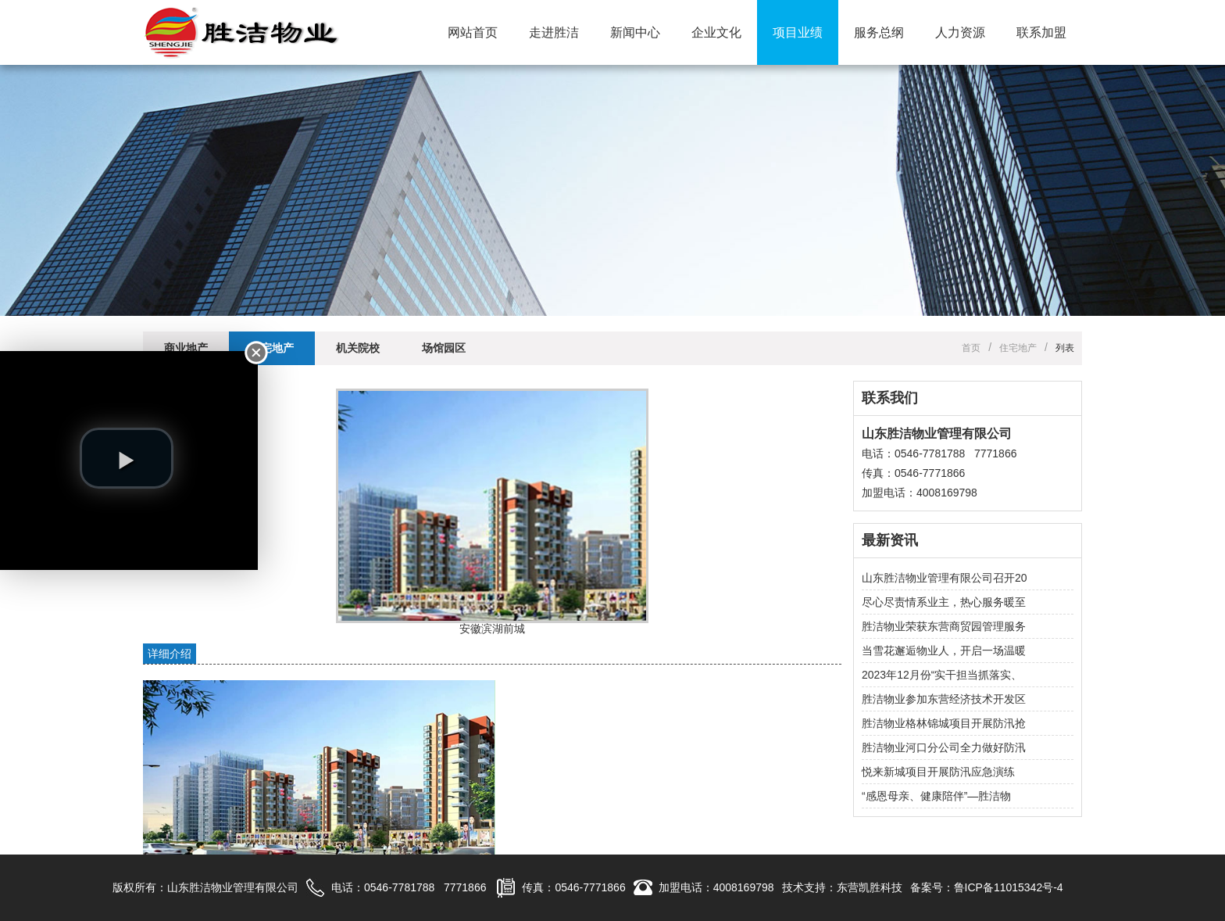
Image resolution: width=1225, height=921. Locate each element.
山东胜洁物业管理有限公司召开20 (944, 578)
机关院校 (358, 348)
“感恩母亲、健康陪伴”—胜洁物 (936, 796)
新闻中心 (635, 32)
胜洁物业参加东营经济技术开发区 (944, 699)
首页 (971, 347)
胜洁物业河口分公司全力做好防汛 (944, 747)
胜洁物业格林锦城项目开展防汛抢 (944, 723)
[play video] (126, 458)
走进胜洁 (554, 32)
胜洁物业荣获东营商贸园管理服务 (944, 626)
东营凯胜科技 (869, 887)
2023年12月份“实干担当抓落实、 (942, 674)
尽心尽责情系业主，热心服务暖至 (944, 602)
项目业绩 (798, 32)
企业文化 (716, 32)
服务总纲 (879, 32)
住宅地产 (272, 348)
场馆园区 (444, 348)
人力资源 (960, 32)
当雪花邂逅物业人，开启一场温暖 (944, 650)
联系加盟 (1041, 32)
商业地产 (186, 348)
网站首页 (473, 32)
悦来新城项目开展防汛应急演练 (938, 771)
